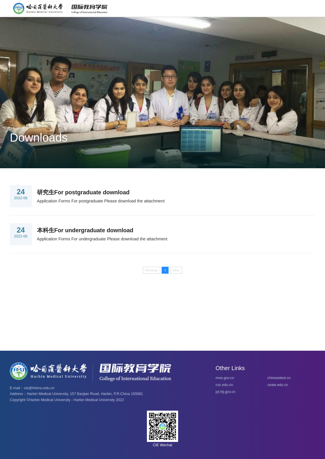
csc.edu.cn (224, 385)
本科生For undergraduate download (85, 230)
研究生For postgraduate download (83, 192)
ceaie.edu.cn (277, 385)
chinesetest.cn (279, 378)
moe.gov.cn (225, 378)
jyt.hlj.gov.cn (225, 392)
